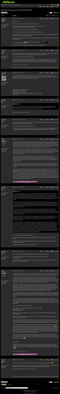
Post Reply (4, 12)
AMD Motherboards (18, 4)
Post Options (42, 18)
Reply (58, 18)
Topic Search (49, 15)
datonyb (3, 18)
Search (45, 6)
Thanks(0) (48, 18)
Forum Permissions (55, 387)
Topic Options (56, 15)
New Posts (55, 4)
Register (53, 6)
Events (49, 6)
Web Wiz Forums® (31, 390)
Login (58, 6)
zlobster (3, 50)
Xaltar (3, 139)
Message (14, 15)
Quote (54, 18)
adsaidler (4, 100)
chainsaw (4, 73)
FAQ (41, 6)
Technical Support (11, 4)
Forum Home (4, 4)
